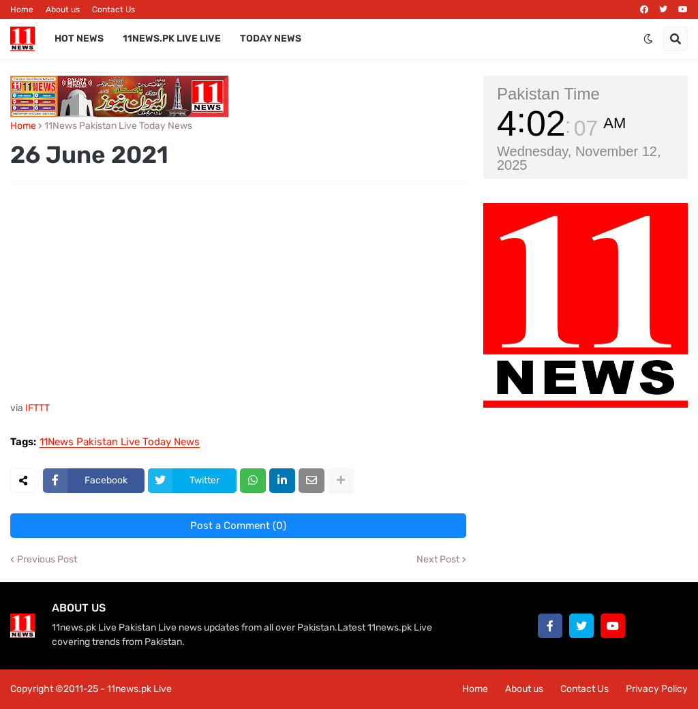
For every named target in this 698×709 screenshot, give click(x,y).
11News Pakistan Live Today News (118, 126)
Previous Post (47, 559)
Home (21, 9)
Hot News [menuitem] (79, 38)
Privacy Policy (657, 689)
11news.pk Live (139, 689)
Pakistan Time (548, 94)
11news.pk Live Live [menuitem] (172, 38)
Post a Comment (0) (238, 525)
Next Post (437, 559)
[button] (648, 39)
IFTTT (37, 408)
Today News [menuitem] (270, 38)
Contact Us (113, 9)
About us (63, 9)
